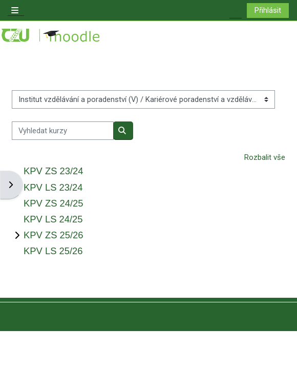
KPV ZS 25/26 (53, 235)
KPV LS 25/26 (53, 250)
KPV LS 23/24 (53, 187)
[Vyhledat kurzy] (63, 130)
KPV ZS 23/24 (53, 171)
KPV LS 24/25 (53, 219)
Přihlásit (267, 10)
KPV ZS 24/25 (53, 203)
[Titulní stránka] (51, 36)
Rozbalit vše (264, 157)
